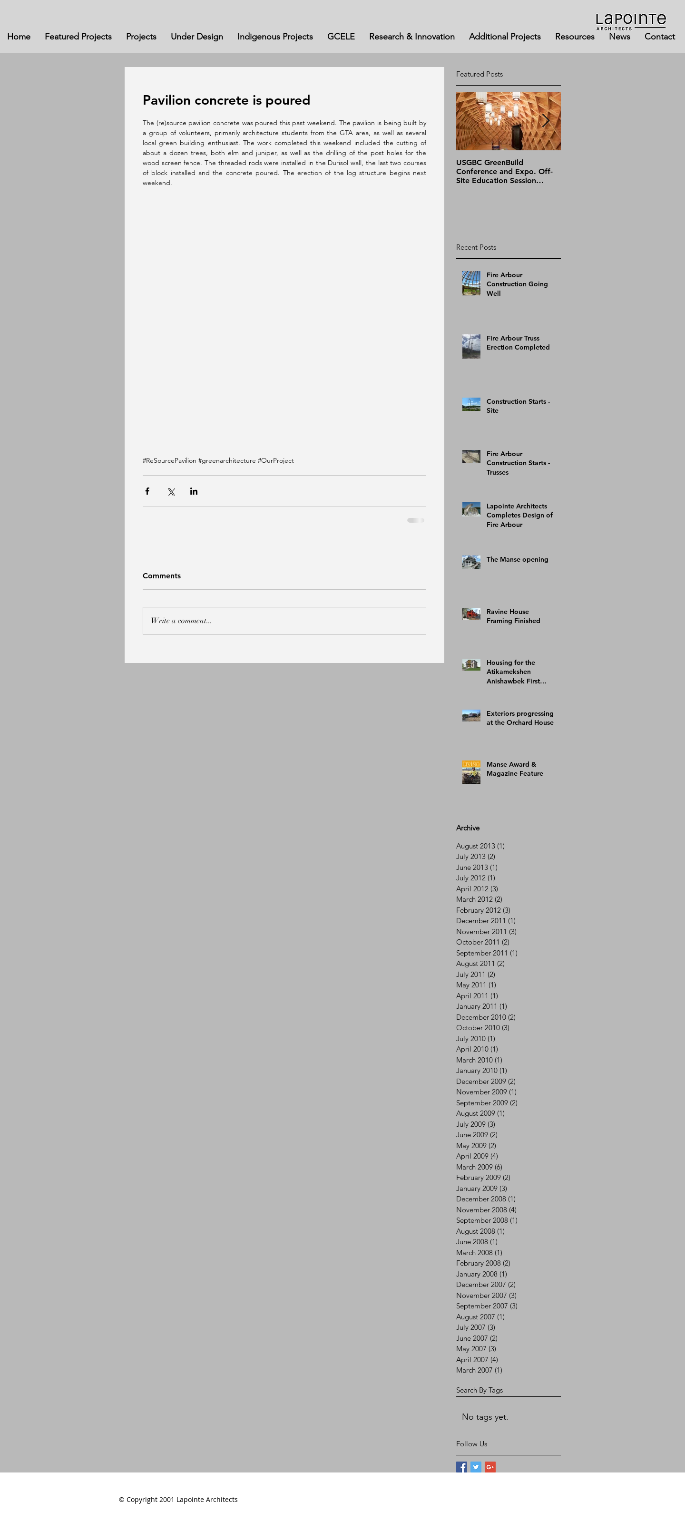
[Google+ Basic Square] (490, 1467)
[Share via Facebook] (147, 491)
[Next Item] (545, 121)
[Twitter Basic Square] (475, 1467)
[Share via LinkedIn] (193, 491)
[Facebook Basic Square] (461, 1467)
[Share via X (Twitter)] (170, 491)
